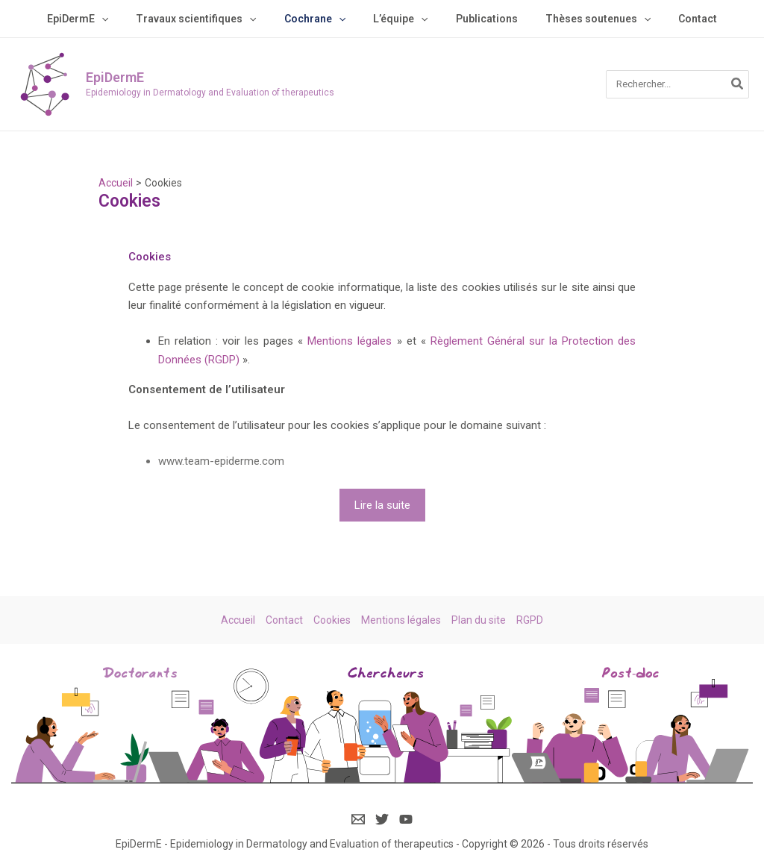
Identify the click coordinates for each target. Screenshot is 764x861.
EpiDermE (115, 77)
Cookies (332, 620)
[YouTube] (406, 819)
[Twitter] (382, 819)
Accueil (238, 620)
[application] (121, 18)
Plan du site (478, 620)
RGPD (529, 620)
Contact (284, 620)
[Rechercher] (738, 84)
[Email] (358, 819)
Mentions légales (349, 341)
